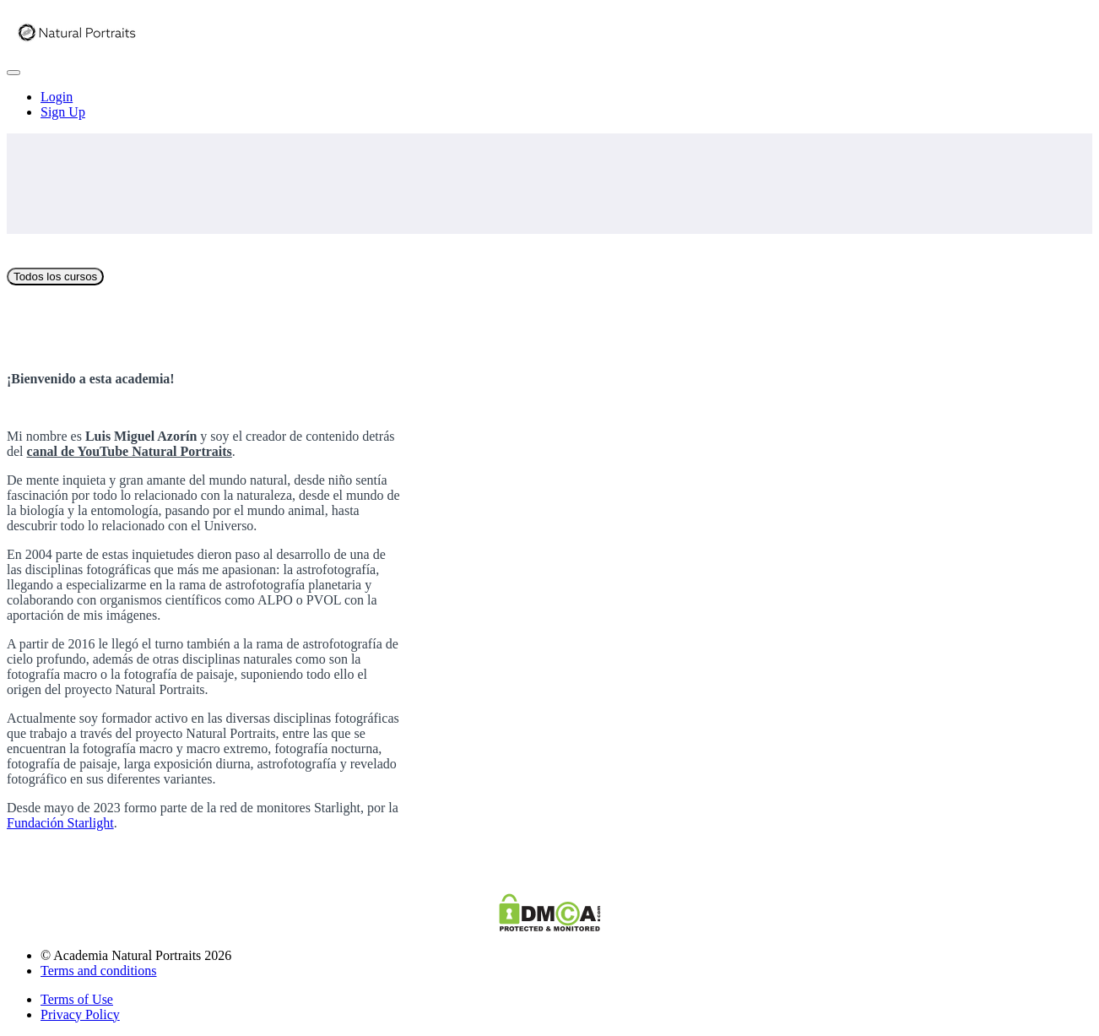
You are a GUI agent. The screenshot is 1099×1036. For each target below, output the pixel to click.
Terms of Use (77, 999)
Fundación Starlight (60, 823)
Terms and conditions (99, 970)
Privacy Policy (80, 1014)
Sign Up (63, 112)
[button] (13, 72)
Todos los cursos (55, 276)
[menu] (549, 104)
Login (57, 96)
